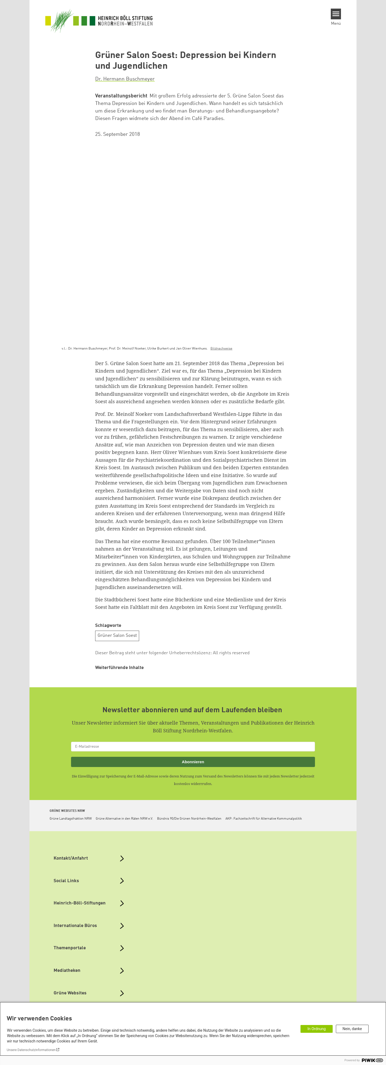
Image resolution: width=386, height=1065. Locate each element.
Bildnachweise (221, 348)
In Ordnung (316, 1029)
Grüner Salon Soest (117, 635)
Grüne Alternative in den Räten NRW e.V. (124, 818)
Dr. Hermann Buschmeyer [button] (125, 79)
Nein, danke (352, 1029)
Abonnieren (193, 761)
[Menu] (336, 14)
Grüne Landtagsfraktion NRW (71, 818)
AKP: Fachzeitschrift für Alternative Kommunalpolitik (263, 818)
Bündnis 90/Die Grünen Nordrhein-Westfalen (189, 818)
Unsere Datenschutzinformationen (31, 1050)
